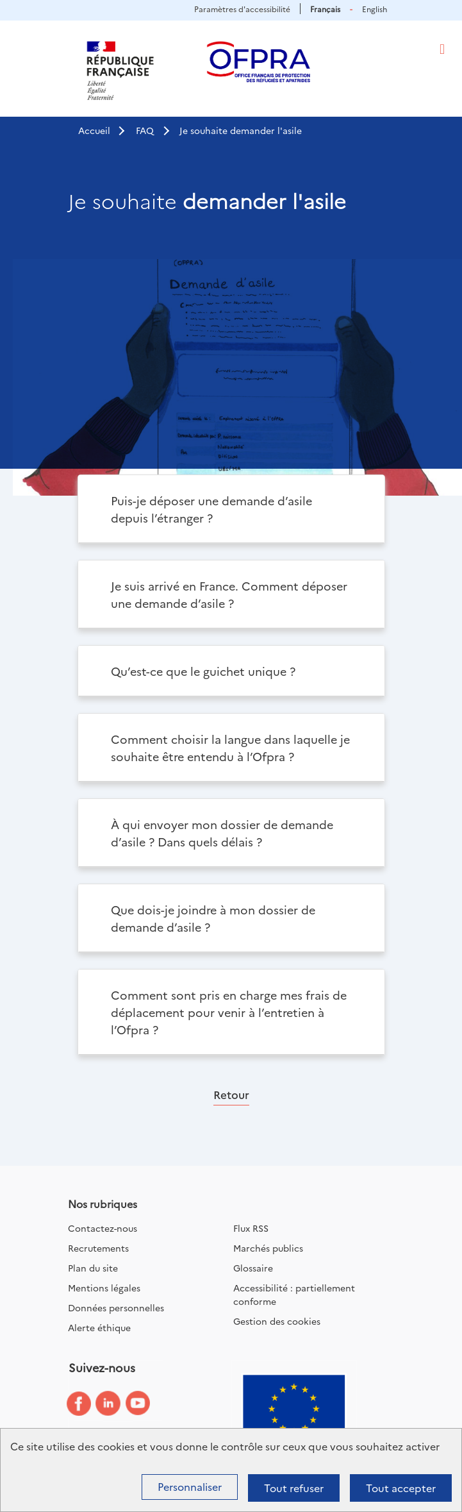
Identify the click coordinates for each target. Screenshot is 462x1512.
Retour (231, 1094)
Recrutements (98, 1247)
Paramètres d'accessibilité (242, 8)
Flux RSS (250, 1228)
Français (325, 8)
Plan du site (93, 1267)
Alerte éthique (99, 1327)
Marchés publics (268, 1247)
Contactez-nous (102, 1228)
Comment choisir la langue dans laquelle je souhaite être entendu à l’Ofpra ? (230, 747)
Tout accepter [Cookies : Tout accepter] (401, 1488)
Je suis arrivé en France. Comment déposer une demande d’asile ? (229, 594)
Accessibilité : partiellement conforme (294, 1294)
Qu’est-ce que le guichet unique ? (203, 671)
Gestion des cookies (276, 1321)
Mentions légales (104, 1287)
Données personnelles (116, 1307)
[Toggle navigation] (442, 49)
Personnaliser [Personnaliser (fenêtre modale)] (190, 1486)
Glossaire (253, 1267)
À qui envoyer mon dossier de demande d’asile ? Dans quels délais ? (222, 833)
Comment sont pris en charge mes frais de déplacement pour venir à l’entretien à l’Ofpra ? (229, 1012)
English (374, 8)
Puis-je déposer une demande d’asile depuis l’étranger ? (211, 509)
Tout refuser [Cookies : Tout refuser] (294, 1488)
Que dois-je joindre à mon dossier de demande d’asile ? (213, 918)
